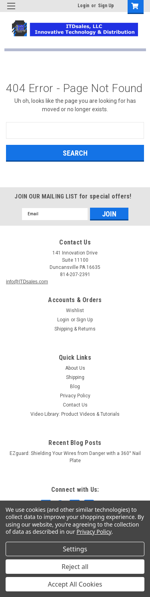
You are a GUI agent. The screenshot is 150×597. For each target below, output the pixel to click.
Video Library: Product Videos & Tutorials (75, 414)
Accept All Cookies (75, 584)
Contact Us (75, 405)
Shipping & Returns (75, 329)
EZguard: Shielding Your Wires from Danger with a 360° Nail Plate (75, 457)
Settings (75, 549)
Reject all (75, 566)
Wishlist (75, 310)
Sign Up (106, 5)
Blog (75, 386)
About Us (75, 368)
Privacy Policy (75, 396)
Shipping (75, 377)
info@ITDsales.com (27, 281)
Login (83, 5)
